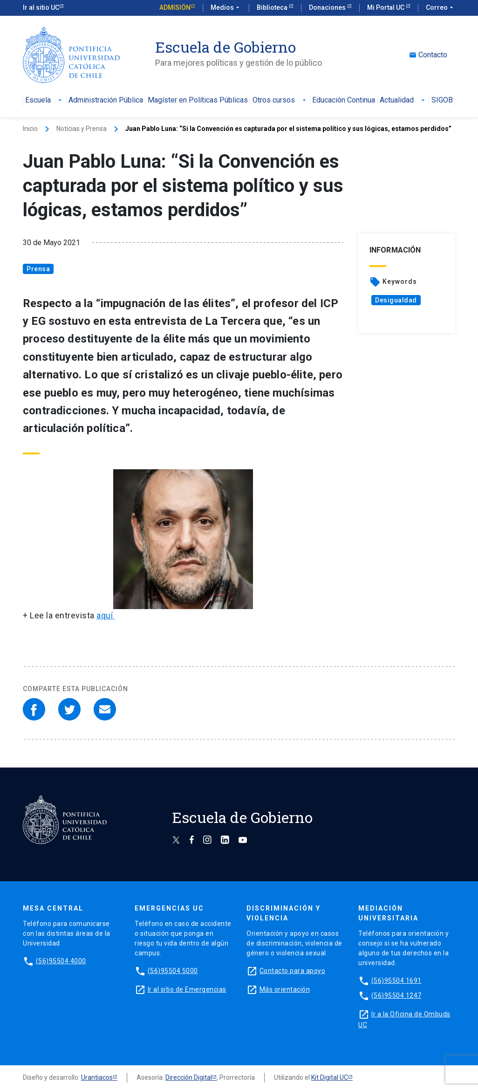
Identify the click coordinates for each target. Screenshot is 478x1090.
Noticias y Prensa (81, 128)
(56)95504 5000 (173, 970)
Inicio (30, 128)
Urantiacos (97, 1077)
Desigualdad (396, 300)
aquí (105, 615)
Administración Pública (105, 100)
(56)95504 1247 (396, 995)
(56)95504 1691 (396, 980)
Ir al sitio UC (41, 7)
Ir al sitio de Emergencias (187, 989)
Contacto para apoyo (292, 970)
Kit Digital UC (329, 1077)
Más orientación (284, 989)
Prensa (38, 269)
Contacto (428, 55)
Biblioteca (273, 7)
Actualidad (403, 100)
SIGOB (442, 100)
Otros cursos (280, 100)
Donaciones (328, 7)
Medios (226, 8)
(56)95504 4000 (61, 961)
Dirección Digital (188, 1077)
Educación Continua (343, 100)
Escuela (44, 100)
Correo (440, 8)
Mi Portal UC (386, 7)
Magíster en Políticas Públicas (198, 100)
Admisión (175, 7)
